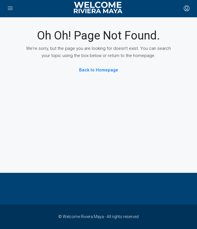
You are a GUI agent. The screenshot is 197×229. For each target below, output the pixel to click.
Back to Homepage (98, 70)
